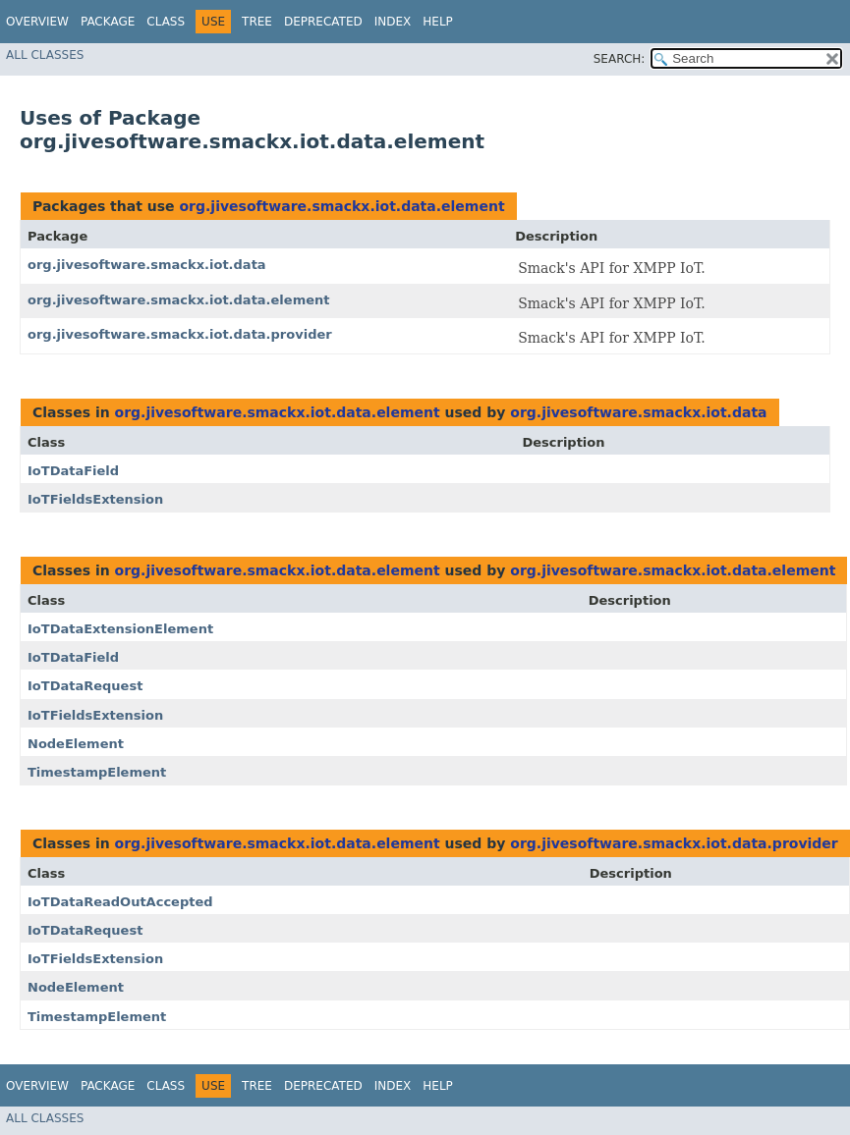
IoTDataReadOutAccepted (120, 901)
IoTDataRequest (85, 685)
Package (108, 21)
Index (393, 21)
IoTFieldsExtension (95, 499)
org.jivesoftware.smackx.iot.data (147, 264)
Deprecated (323, 21)
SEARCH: (620, 59)
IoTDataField (73, 470)
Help (438, 21)
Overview (37, 21)
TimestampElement (97, 772)
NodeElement (76, 743)
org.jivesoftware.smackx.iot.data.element (341, 206)
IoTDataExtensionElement (120, 629)
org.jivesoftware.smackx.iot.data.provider (180, 334)
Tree (257, 21)
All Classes (45, 55)
